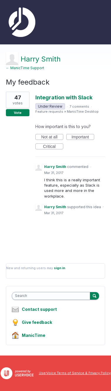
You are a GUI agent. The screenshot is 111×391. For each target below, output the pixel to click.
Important (83, 137)
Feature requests (49, 111)
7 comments (79, 106)
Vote (17, 113)
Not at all (52, 137)
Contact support (39, 309)
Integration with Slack (63, 97)
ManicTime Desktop (83, 111)
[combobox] (52, 296)
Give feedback (37, 322)
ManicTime (33, 335)
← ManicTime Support (25, 68)
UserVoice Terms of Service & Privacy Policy (75, 373)
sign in (59, 268)
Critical (53, 146)
